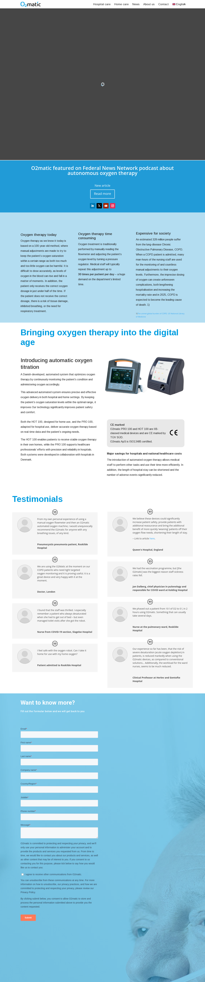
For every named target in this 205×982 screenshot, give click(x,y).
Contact (163, 4)
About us (149, 4)
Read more (102, 193)
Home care (121, 4)
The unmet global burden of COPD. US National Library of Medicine (160, 315)
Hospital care (102, 4)
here (152, 538)
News (136, 4)
